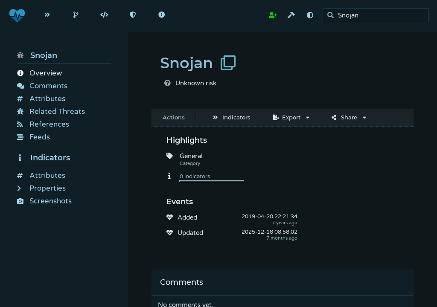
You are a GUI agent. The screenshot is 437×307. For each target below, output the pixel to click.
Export (286, 117)
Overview (39, 73)
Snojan (37, 55)
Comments (42, 85)
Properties (41, 188)
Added (187, 217)
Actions (174, 117)
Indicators (43, 157)
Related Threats (51, 111)
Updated (190, 233)
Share (344, 117)
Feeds (33, 137)
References (43, 124)
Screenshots (44, 201)
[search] (378, 15)
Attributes (41, 98)
